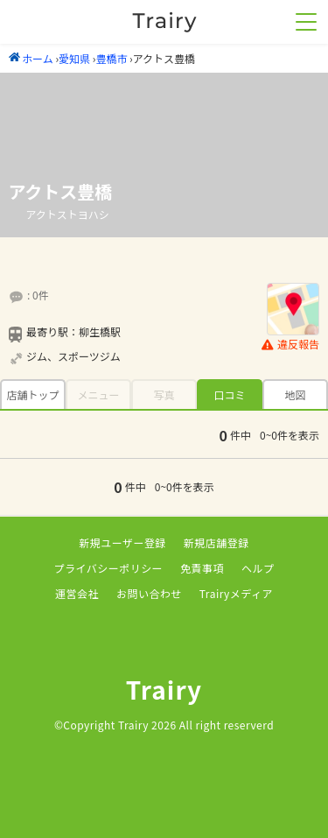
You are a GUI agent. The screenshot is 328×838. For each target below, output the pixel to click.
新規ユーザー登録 (122, 542)
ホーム (31, 58)
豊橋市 (111, 58)
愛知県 (74, 58)
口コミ (229, 394)
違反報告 (290, 344)
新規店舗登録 (216, 542)
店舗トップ (32, 394)
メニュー (98, 394)
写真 (163, 394)
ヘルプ (257, 567)
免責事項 (202, 567)
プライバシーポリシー (109, 567)
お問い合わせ (149, 593)
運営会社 (77, 593)
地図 (294, 394)
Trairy (164, 689)
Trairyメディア (236, 593)
